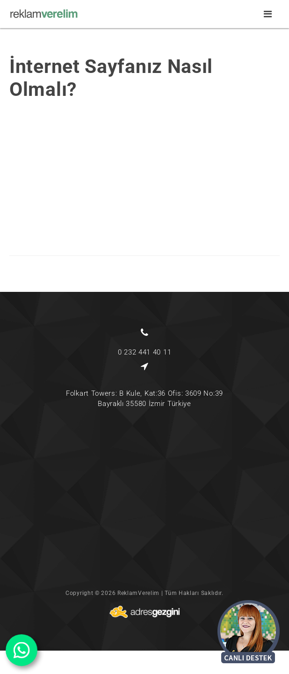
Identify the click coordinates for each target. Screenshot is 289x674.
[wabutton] (21, 650)
